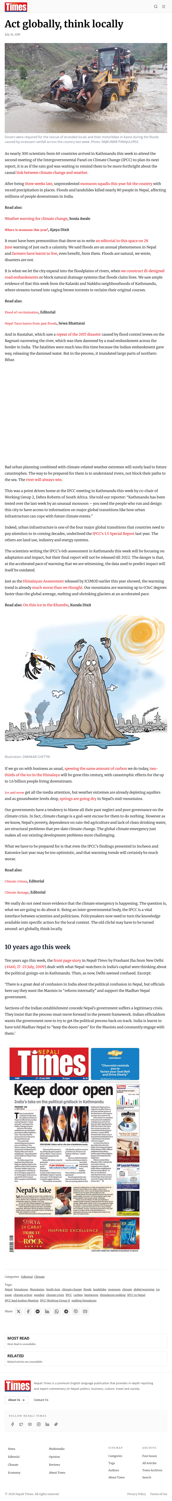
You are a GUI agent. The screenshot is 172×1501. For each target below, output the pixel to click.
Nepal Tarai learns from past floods (31, 323)
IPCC (69, 1295)
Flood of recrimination (21, 312)
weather (39, 1295)
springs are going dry (78, 798)
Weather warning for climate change (36, 218)
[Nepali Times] (18, 1386)
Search (146, 1477)
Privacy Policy (136, 1494)
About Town (57, 1472)
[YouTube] (29, 1424)
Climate (39, 1277)
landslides (99, 1289)
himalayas (21, 1289)
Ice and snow (14, 792)
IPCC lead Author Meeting (21, 1300)
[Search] (155, 7)
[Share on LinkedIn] (47, 1311)
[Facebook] (12, 1424)
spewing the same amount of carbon (96, 768)
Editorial (27, 1277)
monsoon (114, 1289)
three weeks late (38, 183)
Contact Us (41, 1400)
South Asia (53, 1289)
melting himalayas (84, 1300)
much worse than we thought (57, 587)
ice (158, 1289)
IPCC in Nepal (136, 1295)
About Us (16, 1400)
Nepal (8, 1289)
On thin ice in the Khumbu (45, 605)
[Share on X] (19, 1311)
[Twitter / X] (21, 1424)
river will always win (44, 479)
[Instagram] (38, 1424)
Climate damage (17, 892)
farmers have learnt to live (34, 253)
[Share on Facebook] (28, 1311)
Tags (111, 1463)
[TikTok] (56, 1424)
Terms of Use (158, 1494)
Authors (113, 1470)
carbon (78, 1295)
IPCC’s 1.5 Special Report (114, 533)
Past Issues (149, 1456)
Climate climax (16, 881)
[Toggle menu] (163, 7)
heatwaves (91, 1295)
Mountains (37, 1289)
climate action (22, 1295)
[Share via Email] (85, 1311)
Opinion (54, 1457)
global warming (144, 1289)
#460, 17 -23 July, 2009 (25, 967)
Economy (14, 1472)
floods (87, 1289)
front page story (67, 960)
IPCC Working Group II (55, 1300)
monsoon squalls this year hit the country (116, 183)
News (11, 1449)
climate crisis (55, 1295)
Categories (115, 1456)
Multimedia (57, 1449)
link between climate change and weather (51, 172)
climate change (72, 1289)
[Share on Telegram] (66, 1311)
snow (8, 1295)
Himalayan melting (113, 1295)
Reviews (54, 1465)
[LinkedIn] (47, 1424)
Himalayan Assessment (43, 581)
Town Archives (152, 1470)
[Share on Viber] (76, 1311)
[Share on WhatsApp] (57, 1311)
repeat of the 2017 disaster (78, 334)
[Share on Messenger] (38, 1311)
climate (127, 1289)
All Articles (149, 1463)
